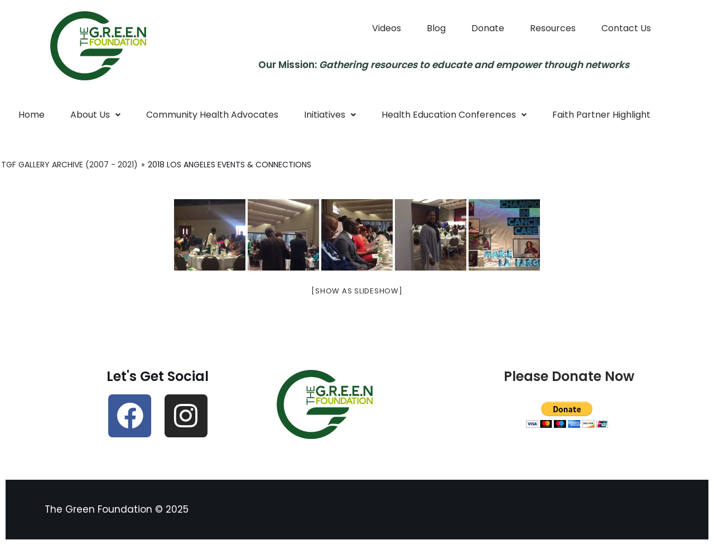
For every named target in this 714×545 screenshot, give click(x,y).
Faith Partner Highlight (601, 114)
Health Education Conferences (454, 114)
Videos (386, 28)
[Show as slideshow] (356, 291)
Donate (487, 28)
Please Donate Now (569, 376)
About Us (95, 114)
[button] (95, 115)
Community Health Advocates (212, 114)
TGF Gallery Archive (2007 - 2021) (69, 164)
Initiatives (330, 114)
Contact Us (626, 28)
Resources (553, 28)
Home (31, 114)
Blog (436, 28)
